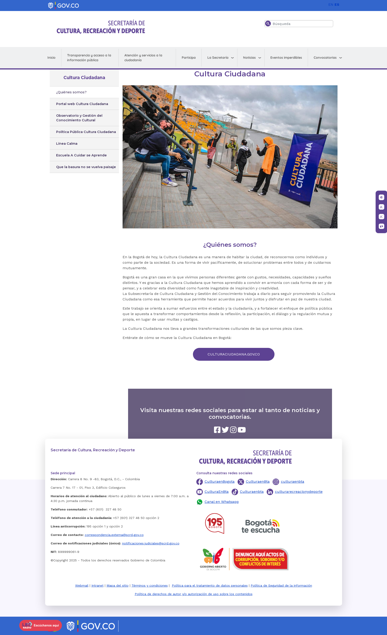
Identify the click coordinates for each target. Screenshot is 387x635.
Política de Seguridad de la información (281, 585)
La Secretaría (217, 57)
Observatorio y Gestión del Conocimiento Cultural (79, 118)
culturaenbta (292, 481)
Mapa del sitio (118, 585)
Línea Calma (66, 143)
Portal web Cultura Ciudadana (82, 104)
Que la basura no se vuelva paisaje (86, 167)
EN (330, 4)
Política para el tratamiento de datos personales (210, 585)
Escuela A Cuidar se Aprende (81, 155)
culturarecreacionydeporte (299, 491)
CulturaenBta (258, 481)
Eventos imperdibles (286, 57)
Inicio (51, 57)
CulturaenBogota (220, 481)
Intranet (97, 585)
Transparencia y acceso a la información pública (89, 57)
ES (337, 4)
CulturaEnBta (217, 491)
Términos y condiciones (150, 585)
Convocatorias (325, 57)
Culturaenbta (252, 491)
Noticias (249, 57)
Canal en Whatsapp (222, 501)
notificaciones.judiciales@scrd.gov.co (150, 543)
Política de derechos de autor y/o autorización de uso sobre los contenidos (194, 594)
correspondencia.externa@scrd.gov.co (114, 535)
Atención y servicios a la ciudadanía (143, 57)
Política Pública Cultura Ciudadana (86, 132)
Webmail (81, 585)
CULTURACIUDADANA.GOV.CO (234, 354)
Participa (189, 57)
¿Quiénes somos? (71, 92)
